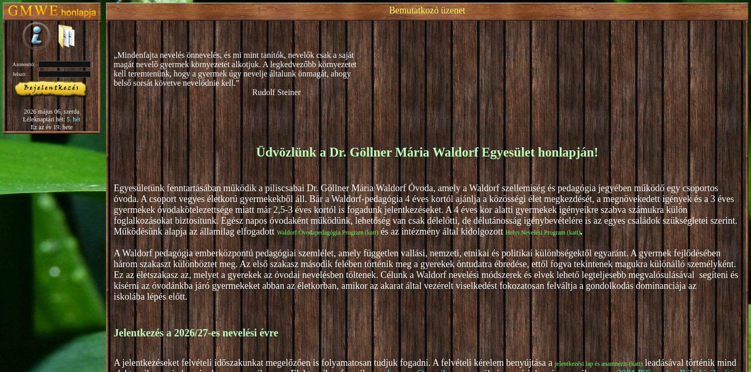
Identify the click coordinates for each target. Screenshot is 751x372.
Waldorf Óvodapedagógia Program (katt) (327, 232)
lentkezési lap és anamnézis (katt (599, 363)
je (557, 363)
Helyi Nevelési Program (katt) (542, 232)
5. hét (74, 119)
